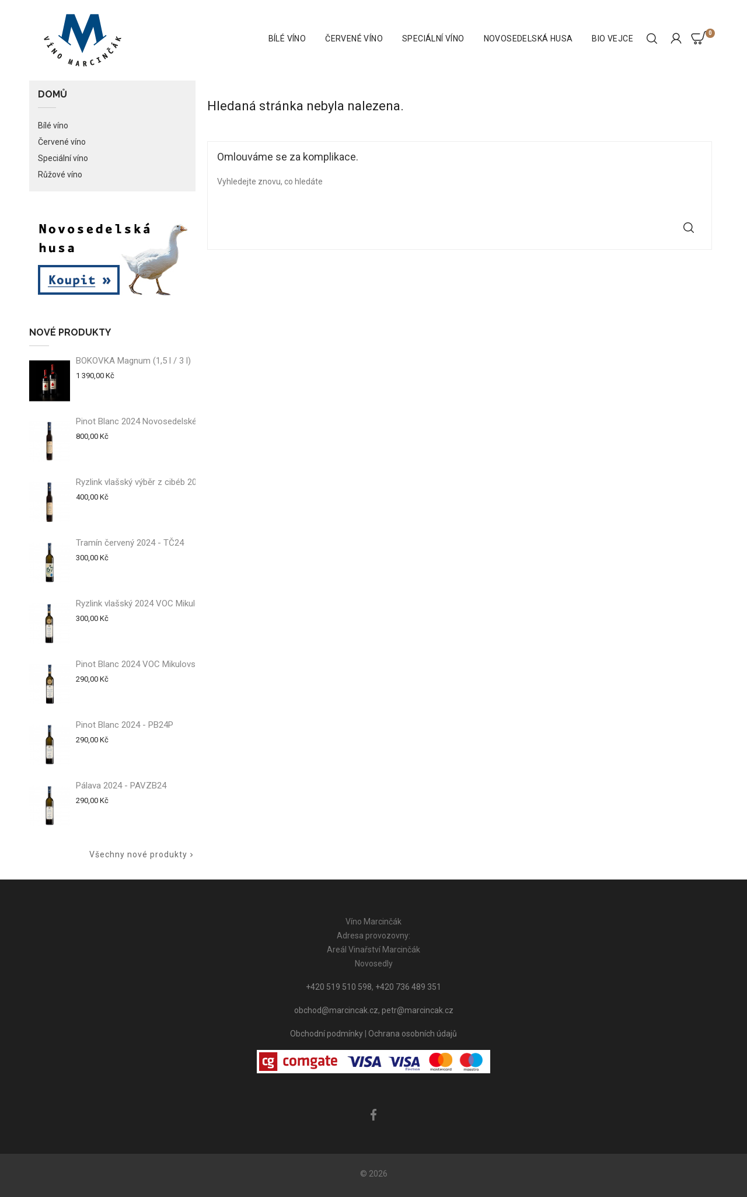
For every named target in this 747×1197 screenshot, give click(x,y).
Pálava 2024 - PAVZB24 (121, 785)
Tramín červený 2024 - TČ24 (130, 543)
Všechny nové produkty (142, 854)
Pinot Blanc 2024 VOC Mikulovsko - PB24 (154, 664)
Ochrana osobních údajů (412, 1033)
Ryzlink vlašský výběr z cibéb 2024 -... (146, 482)
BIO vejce (612, 38)
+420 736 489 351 (408, 987)
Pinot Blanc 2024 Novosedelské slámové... (156, 421)
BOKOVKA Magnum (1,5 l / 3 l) (133, 360)
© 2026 (374, 1173)
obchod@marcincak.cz (336, 1010)
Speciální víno (433, 38)
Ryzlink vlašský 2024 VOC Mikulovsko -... (152, 603)
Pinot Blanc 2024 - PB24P (124, 725)
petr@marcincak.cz (417, 1010)
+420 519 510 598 (339, 987)
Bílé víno (287, 38)
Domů (52, 94)
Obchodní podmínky (326, 1033)
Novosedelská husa (528, 38)
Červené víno (354, 38)
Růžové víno (60, 174)
